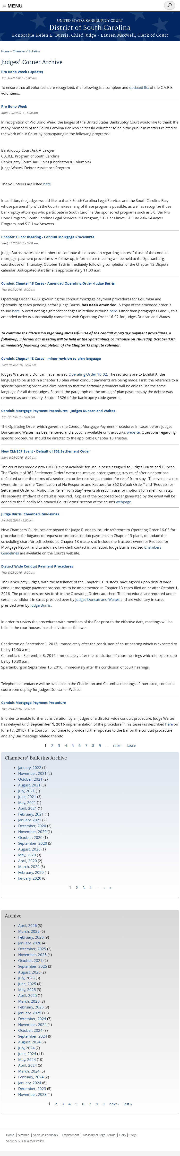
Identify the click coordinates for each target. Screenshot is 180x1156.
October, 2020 (30, 837)
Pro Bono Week (14, 106)
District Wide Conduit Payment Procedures (37, 566)
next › (118, 745)
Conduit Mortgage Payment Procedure (33, 702)
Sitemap (23, 1135)
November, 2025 (32, 954)
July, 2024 (26, 1047)
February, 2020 (31, 872)
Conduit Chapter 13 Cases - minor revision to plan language (51, 358)
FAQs (133, 1135)
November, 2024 (32, 1024)
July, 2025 (26, 977)
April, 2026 (27, 925)
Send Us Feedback (45, 1135)
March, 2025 (29, 1001)
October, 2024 (30, 1030)
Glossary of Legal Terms (99, 1135)
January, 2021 (29, 819)
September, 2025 (32, 966)
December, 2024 (32, 1018)
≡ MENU (13, 5)
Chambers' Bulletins (26, 51)
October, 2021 (30, 779)
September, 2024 (32, 1036)
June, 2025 (27, 983)
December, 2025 (32, 948)
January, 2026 (29, 943)
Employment (70, 1135)
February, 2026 (31, 937)
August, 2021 (29, 785)
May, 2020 (27, 854)
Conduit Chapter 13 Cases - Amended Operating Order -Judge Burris (58, 283)
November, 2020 (32, 831)
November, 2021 (32, 773)
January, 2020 (29, 878)
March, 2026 (29, 931)
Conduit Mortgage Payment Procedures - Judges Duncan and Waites (58, 410)
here (47, 184)
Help (122, 1135)
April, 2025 (27, 995)
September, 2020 (32, 843)
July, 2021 (26, 790)
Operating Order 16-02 (88, 374)
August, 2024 (29, 1042)
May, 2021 (27, 802)
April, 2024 (27, 1065)
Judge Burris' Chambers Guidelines (30, 514)
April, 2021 (27, 808)
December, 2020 (32, 825)
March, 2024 (29, 1071)
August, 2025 (29, 972)
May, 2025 (27, 989)
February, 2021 (31, 814)
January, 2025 (29, 1012)
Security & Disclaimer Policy (25, 1141)
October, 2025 (30, 960)
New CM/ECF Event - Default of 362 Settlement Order (45, 451)
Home (5, 51)
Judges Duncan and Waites (97, 599)
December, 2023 (32, 1088)
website (133, 432)
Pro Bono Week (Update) (22, 71)
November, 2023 (32, 1094)
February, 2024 (31, 1076)
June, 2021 (27, 796)
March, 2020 (29, 866)
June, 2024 (27, 1053)
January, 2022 (29, 767)
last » (131, 745)
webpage (123, 501)
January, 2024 (29, 1082)
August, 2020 (29, 849)
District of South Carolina (90, 28)
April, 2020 (27, 860)
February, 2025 (31, 1007)
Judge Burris (40, 605)
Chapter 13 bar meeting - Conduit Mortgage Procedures (47, 237)
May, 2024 (27, 1059)
